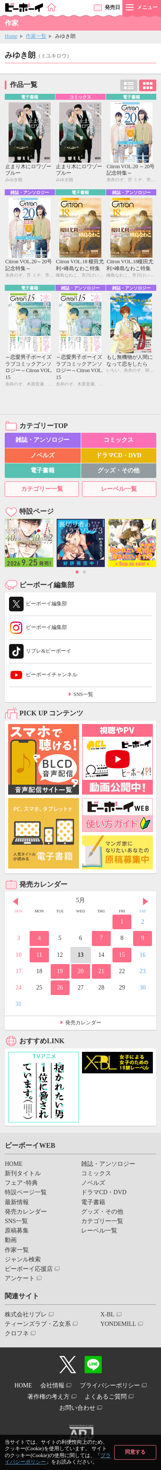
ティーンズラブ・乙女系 (38, 1324)
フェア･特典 (21, 1183)
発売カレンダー (83, 1023)
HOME (13, 1164)
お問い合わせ (77, 1408)
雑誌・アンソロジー (42, 440)
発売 (112, 7)
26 (60, 987)
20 (81, 971)
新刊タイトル (23, 1173)
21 (101, 971)
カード (147, 85)
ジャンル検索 (23, 1259)
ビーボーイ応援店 (29, 1269)
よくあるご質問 (106, 1396)
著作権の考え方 (48, 1396)
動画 (11, 1240)
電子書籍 (42, 470)
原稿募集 (17, 1230)
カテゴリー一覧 (42, 489)
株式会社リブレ (26, 1314)
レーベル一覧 (119, 489)
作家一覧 (36, 36)
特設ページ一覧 (26, 1192)
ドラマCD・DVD (119, 455)
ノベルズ (42, 455)
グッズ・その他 (118, 470)
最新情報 (17, 1202)
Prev (15, 901)
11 (39, 955)
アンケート (20, 1278)
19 (60, 971)
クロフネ (17, 1333)
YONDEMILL (118, 1324)
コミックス (118, 440)
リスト (128, 85)
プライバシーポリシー (110, 1385)
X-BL (107, 1314)
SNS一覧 (83, 694)
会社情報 (52, 1385)
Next (145, 901)
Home (11, 36)
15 (122, 955)
